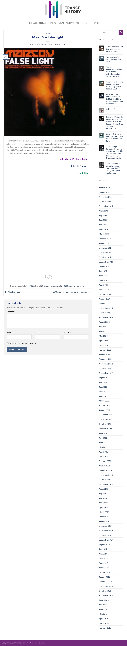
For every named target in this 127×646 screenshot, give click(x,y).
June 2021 (103, 442)
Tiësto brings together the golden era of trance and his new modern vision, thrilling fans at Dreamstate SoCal (114, 152)
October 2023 (105, 313)
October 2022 (105, 368)
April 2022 (103, 396)
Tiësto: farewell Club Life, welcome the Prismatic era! (114, 49)
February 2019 (105, 572)
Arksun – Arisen (112, 109)
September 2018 (106, 595)
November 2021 (106, 419)
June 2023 (103, 331)
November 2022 (106, 364)
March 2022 (104, 401)
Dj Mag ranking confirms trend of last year (72, 292)
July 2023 (103, 326)
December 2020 (105, 470)
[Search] (87, 23)
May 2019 (103, 558)
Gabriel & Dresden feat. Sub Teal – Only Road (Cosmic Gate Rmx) (114, 137)
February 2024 (105, 294)
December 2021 (105, 414)
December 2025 (105, 192)
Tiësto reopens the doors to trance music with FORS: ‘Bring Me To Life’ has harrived (113, 168)
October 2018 (105, 591)
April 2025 (103, 229)
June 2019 (103, 554)
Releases (43, 23)
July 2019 (103, 549)
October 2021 (105, 424)
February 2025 (105, 238)
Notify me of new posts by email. (23, 343)
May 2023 (103, 336)
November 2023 (106, 308)
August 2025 (104, 211)
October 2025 (105, 201)
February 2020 (105, 516)
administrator (59, 44)
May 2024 (103, 280)
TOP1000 (47, 33)
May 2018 (103, 614)
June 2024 (103, 275)
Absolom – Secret (13, 292)
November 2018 (106, 586)
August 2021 (104, 433)
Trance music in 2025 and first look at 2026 (114, 59)
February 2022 (105, 405)
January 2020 (104, 521)
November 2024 (106, 252)
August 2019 (104, 544)
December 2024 (105, 248)
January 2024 (104, 299)
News (61, 23)
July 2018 (103, 604)
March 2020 (104, 512)
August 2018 (104, 600)
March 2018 (104, 623)
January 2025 (104, 243)
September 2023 (106, 317)
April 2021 (103, 452)
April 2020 (103, 507)
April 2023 (103, 340)
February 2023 (105, 350)
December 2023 (105, 303)
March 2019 (104, 567)
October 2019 (105, 535)
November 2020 (106, 475)
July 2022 (103, 382)
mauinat (42, 643)
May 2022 (103, 391)
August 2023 (104, 322)
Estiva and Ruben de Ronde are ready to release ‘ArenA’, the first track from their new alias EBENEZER (114, 123)
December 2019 (105, 526)
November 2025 (106, 197)
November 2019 (106, 530)
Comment (11, 312)
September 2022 (106, 373)
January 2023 (104, 354)
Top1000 (79, 23)
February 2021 (105, 461)
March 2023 (104, 345)
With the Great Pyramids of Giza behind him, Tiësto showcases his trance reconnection (114, 99)
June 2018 (103, 609)
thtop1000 (63, 286)
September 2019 (106, 540)
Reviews (70, 23)
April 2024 (103, 285)
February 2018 (105, 628)
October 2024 (105, 257)
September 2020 (106, 484)
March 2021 (104, 456)
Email (37, 332)
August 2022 (104, 377)
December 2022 (105, 359)
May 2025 (103, 224)
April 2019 (103, 563)
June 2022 (103, 387)
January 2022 (104, 410)
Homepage (32, 23)
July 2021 (103, 438)
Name (9, 332)
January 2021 (104, 466)
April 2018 (103, 618)
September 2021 (106, 428)
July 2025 (103, 215)
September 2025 (106, 206)
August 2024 (104, 266)
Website (67, 332)
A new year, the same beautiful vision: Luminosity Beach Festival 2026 (114, 85)
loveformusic (49, 286)
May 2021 (103, 447)
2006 (42, 286)
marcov (56, 286)
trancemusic (81, 286)
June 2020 (103, 498)
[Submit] (121, 32)
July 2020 (103, 493)
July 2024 (103, 271)
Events (53, 23)
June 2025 (103, 220)
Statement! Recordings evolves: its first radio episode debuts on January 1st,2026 (114, 71)
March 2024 (104, 289)
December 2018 (105, 581)
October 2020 (105, 479)
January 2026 (104, 187)
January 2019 (104, 577)
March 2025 (104, 234)
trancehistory (71, 286)
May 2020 (103, 503)
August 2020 (104, 489)
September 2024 (106, 262)
